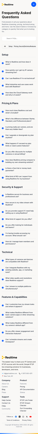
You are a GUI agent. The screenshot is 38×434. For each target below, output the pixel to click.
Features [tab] (33, 46)
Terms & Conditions (13, 420)
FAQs (4, 406)
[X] (27, 417)
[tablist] (19, 46)
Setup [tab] (10, 46)
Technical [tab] (27, 46)
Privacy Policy (26, 420)
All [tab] (5, 46)
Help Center (6, 400)
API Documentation (27, 389)
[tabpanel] (19, 201)
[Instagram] (23, 417)
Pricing (22, 387)
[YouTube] (30, 417)
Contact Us (6, 403)
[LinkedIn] (19, 417)
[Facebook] (16, 417)
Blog (3, 389)
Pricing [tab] (16, 46)
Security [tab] (22, 46)
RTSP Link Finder (26, 400)
